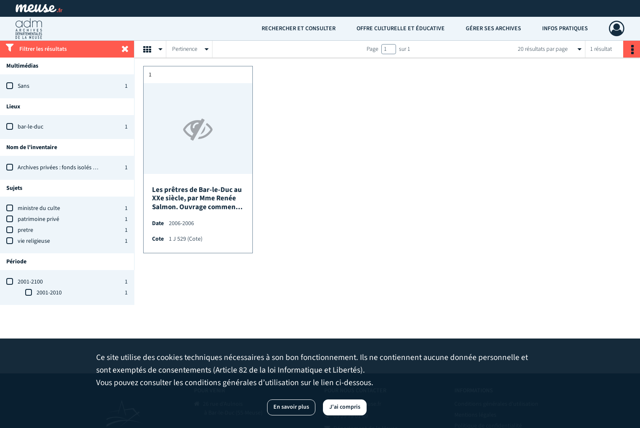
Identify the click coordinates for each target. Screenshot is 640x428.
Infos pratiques (565, 28)
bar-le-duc (30, 127)
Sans (23, 86)
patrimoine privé (38, 219)
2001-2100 (30, 282)
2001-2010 (49, 293)
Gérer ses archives (493, 28)
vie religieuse (34, 241)
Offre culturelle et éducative (401, 28)
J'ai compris (344, 407)
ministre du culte (39, 208)
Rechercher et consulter (299, 28)
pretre (25, 230)
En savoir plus (291, 407)
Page (372, 49)
